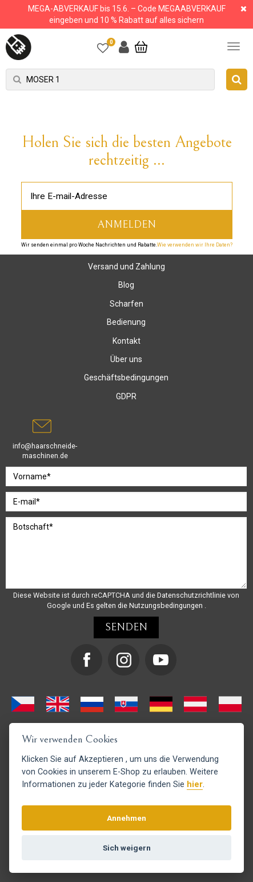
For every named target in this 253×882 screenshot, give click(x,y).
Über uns (126, 359)
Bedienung (126, 322)
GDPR (126, 396)
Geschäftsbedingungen (126, 377)
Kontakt (126, 340)
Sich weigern (127, 847)
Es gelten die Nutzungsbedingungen (145, 605)
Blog (126, 284)
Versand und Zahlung (126, 266)
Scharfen (126, 303)
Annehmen (126, 818)
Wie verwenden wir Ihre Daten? (194, 245)
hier (195, 784)
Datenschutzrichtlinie (192, 595)
